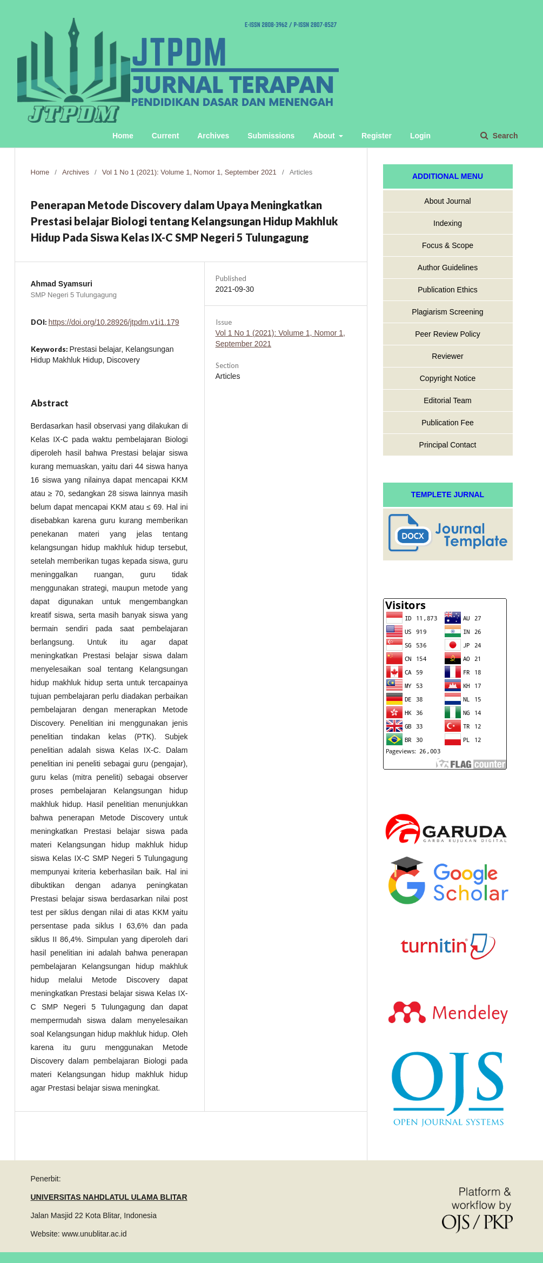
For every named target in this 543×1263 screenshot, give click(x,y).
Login (420, 135)
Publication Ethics (448, 289)
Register (376, 135)
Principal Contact (448, 444)
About (325, 135)
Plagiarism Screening (447, 312)
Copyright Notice (448, 378)
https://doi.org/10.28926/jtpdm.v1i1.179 (114, 322)
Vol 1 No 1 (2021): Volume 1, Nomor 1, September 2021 (189, 172)
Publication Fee (447, 422)
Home (122, 135)
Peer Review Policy (447, 334)
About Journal (447, 201)
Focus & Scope (447, 245)
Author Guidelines (448, 267)
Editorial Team (447, 400)
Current (165, 135)
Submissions (270, 135)
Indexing (447, 223)
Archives (213, 135)
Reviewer (447, 356)
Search (504, 135)
